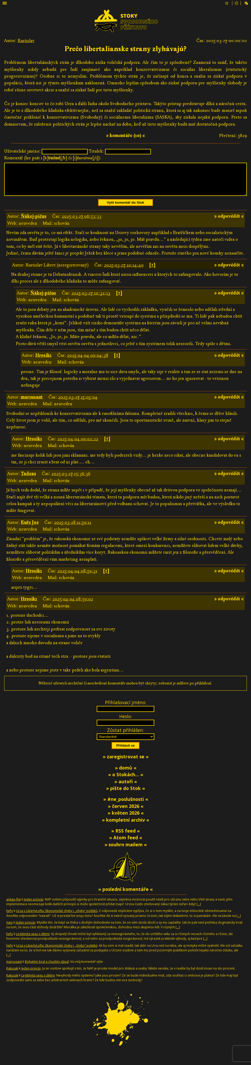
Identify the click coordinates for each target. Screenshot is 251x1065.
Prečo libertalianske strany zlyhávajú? (125, 49)
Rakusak (12, 974)
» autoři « (125, 788)
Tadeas (28, 480)
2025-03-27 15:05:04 (77, 403)
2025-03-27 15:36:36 (70, 480)
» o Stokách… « (125, 781)
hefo (9, 917)
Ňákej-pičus (33, 222)
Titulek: (96, 151)
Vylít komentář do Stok (125, 209)
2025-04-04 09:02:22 (77, 445)
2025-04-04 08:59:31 (77, 577)
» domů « (125, 774)
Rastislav (26, 40)
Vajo (9, 928)
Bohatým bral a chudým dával (47, 968)
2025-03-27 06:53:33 (81, 222)
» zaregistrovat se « (126, 763)
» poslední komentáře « (125, 895)
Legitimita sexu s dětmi (33, 940)
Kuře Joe (30, 528)
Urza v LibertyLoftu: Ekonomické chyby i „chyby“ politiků (56, 917)
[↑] (152, 271)
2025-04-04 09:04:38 (87, 361)
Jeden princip (33, 905)
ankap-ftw (13, 905)
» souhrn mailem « (125, 851)
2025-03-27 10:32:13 (90, 299)
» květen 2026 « (126, 819)
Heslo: (125, 722)
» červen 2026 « (125, 812)
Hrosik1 (43, 361)
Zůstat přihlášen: (125, 736)
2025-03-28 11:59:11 (72, 528)
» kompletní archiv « (125, 826)
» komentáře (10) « (125, 135)
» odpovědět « (229, 222)
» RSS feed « (125, 837)
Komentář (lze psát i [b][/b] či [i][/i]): (52, 158)
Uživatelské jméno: (22, 151)
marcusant (32, 403)
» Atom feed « (125, 844)
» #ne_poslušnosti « (125, 805)
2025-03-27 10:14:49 (123, 271)
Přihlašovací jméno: (125, 708)
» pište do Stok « (125, 794)
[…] (199, 910)
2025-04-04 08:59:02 (72, 605)
